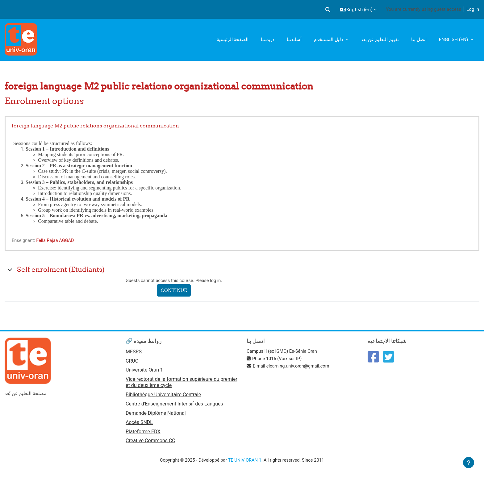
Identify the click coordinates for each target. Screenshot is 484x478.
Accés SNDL (139, 424)
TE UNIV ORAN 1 (244, 462)
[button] (328, 10)
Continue (175, 290)
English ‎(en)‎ (454, 39)
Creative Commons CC (150, 443)
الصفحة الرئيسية (233, 39)
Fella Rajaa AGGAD (56, 240)
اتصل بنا (419, 39)
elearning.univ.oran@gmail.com (299, 366)
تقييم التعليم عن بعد (380, 39)
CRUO (132, 361)
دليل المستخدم (329, 39)
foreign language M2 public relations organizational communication (95, 126)
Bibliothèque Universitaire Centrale (163, 395)
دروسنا (267, 39)
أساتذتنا (294, 39)
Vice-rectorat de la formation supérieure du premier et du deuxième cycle (181, 383)
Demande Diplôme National (156, 414)
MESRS (134, 352)
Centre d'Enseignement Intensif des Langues (174, 405)
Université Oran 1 (144, 371)
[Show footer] (468, 462)
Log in (472, 9)
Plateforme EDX (143, 433)
